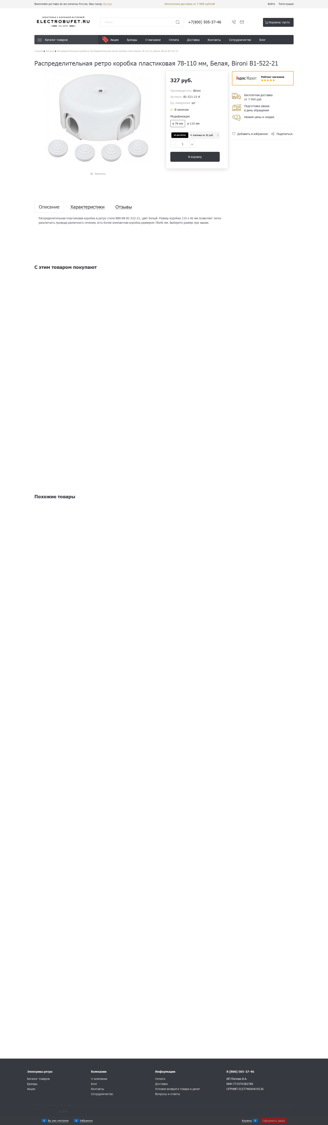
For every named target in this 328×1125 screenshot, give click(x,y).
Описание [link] (49, 207)
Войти (271, 3)
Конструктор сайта (46, 1111)
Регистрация (286, 3)
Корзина (247, 1120)
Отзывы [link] (123, 207)
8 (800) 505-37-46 (240, 1071)
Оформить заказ (274, 1120)
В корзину (195, 157)
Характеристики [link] (87, 207)
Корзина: (279, 22)
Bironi (197, 90)
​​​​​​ (263, 84)
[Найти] (178, 22)
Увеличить (100, 173)
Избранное (86, 1120)
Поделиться (284, 134)
